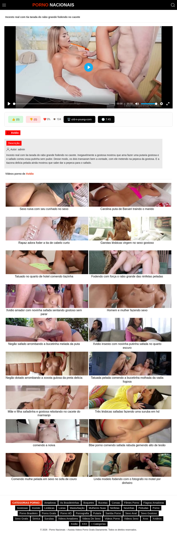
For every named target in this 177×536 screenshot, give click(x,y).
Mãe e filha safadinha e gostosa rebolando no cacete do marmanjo (44, 413)
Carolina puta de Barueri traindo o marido (127, 208)
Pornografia (82, 513)
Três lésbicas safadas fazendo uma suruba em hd (127, 411)
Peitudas (143, 508)
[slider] (64, 104)
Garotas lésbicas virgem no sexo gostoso (127, 242)
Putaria (97, 513)
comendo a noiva (44, 445)
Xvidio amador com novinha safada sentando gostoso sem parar (44, 312)
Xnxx (145, 518)
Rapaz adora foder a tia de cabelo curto (44, 242)
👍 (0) (16, 119)
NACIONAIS (53, 4)
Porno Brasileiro (29, 513)
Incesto (36, 508)
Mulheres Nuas (97, 508)
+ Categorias (98, 523)
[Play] (9, 104)
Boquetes (88, 502)
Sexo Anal (131, 513)
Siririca (36, 518)
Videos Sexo (131, 518)
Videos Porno (112, 518)
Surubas (49, 518)
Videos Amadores (68, 518)
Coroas (116, 502)
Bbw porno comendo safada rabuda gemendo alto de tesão (127, 445)
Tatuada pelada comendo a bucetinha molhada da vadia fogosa (127, 379)
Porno (156, 508)
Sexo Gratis (21, 518)
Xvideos (157, 518)
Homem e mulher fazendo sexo (127, 310)
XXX (84, 523)
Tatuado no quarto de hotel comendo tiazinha (44, 276)
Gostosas (22, 508)
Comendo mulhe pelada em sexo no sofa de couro (44, 479)
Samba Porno (113, 513)
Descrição (14, 143)
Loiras (62, 508)
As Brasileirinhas (69, 502)
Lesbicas (49, 508)
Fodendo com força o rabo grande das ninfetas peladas (127, 276)
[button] (173, 5)
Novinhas (129, 508)
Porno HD (65, 513)
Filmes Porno (131, 502)
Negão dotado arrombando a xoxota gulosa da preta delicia (44, 377)
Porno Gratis (49, 513)
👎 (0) (33, 119)
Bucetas (103, 502)
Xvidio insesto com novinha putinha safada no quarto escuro (127, 345)
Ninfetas (114, 508)
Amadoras (50, 502)
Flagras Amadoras (153, 502)
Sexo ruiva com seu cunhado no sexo (44, 208)
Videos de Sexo (91, 518)
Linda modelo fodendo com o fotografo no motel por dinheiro (127, 480)
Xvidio (13, 132)
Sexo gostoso (149, 513)
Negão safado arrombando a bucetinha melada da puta (44, 343)
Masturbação (77, 508)
